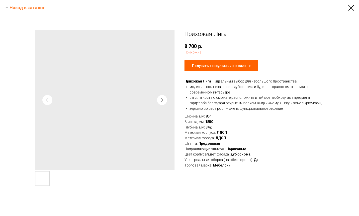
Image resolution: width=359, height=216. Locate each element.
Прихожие (192, 52)
